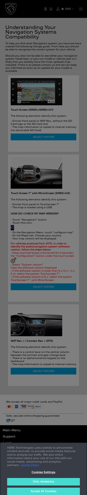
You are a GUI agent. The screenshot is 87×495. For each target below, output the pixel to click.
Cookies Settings (43, 475)
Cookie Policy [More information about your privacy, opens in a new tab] (30, 468)
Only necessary (43, 484)
